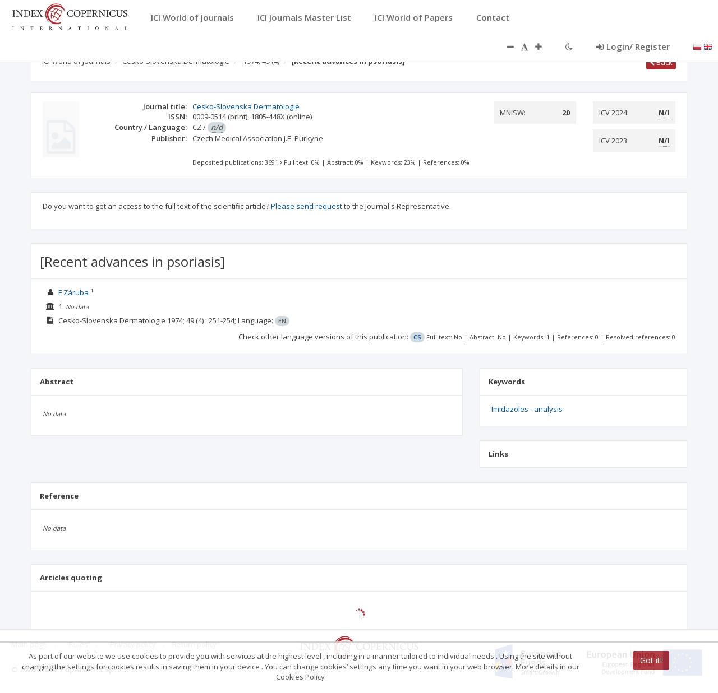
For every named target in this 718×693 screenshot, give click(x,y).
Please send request (306, 206)
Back (661, 62)
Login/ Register (633, 46)
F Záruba (73, 292)
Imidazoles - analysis (527, 409)
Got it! (651, 660)
